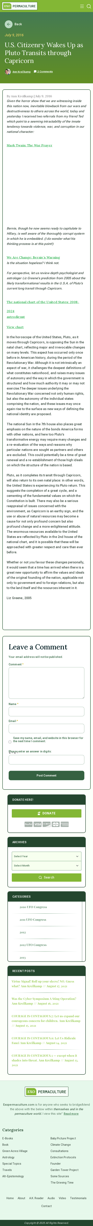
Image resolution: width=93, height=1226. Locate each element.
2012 (23, 932)
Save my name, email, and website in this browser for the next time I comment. (48, 739)
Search (46, 877)
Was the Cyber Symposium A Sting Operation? (44, 999)
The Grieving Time (62, 1182)
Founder (56, 1163)
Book (5, 1144)
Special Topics (11, 1163)
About (21, 1198)
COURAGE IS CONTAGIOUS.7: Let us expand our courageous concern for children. (46, 1018)
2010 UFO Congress (33, 907)
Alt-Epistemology (13, 1176)
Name (13, 704)
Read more (71, 1113)
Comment (16, 664)
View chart (15, 327)
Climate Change (61, 1144)
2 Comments (43, 71)
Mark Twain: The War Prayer (29, 145)
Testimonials (78, 1198)
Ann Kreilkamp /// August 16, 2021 (35, 1003)
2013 (23, 957)
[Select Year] (46, 856)
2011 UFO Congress (33, 920)
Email (13, 721)
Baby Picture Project (63, 1138)
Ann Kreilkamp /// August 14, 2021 (43, 1043)
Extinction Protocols (63, 1157)
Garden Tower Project (64, 1170)
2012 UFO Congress (33, 945)
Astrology (8, 1157)
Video (62, 1198)
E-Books (7, 1138)
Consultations (60, 1151)
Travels (7, 1170)
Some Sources (60, 1176)
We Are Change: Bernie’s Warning (33, 257)
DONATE (47, 813)
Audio (51, 1198)
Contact (46, 1206)
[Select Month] (46, 865)
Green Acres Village (15, 1151)
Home (10, 1198)
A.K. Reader (36, 1198)
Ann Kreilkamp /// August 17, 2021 (44, 986)
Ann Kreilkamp (22, 71)
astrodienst (16, 317)
